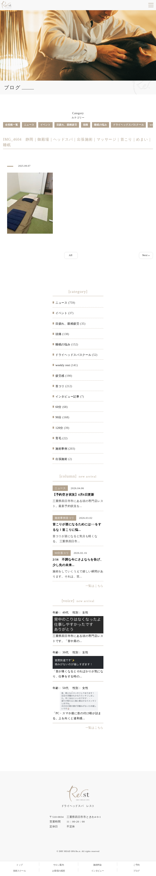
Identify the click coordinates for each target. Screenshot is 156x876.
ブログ (136, 870)
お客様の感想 (58, 870)
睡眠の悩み (100, 124)
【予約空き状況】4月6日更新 (73, 494)
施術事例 (61, 448)
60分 (58, 406)
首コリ (59, 386)
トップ (19, 865)
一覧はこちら (94, 585)
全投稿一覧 (11, 124)
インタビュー (97, 870)
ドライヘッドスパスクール (128, 124)
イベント (45, 124)
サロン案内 (58, 865)
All (71, 255)
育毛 (58, 438)
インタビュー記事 (67, 396)
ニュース (29, 124)
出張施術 (61, 459)
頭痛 (85, 124)
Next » (146, 255)
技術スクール (19, 870)
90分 (58, 417)
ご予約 (136, 865)
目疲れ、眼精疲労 (66, 124)
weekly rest (62, 365)
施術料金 (97, 865)
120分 (59, 427)
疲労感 (59, 375)
